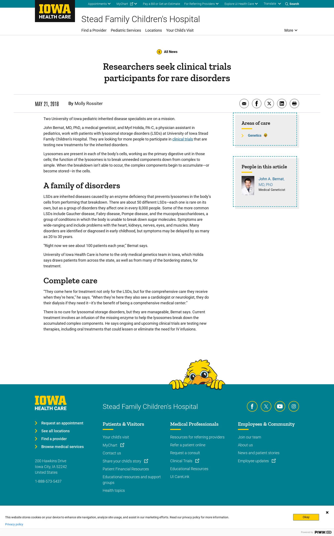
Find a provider (54, 439)
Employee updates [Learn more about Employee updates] (254, 461)
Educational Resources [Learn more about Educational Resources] (189, 469)
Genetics (254, 135)
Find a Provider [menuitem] (94, 30)
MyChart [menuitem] (122, 4)
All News (167, 51)
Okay (306, 517)
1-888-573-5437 (48, 481)
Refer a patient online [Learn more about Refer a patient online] (187, 445)
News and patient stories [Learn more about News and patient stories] (258, 453)
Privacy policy (14, 524)
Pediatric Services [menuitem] (126, 30)
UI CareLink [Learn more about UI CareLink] (179, 476)
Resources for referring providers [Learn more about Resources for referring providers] (197, 437)
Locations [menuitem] (153, 30)
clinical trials (182, 139)
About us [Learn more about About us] (245, 445)
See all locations (55, 431)
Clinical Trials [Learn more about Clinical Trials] (181, 461)
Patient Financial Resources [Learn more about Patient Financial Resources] (126, 469)
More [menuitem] (288, 30)
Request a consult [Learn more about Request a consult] (185, 453)
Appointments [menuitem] (97, 4)
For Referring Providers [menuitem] (199, 4)
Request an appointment (62, 423)
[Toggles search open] (292, 4)
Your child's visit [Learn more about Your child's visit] (116, 437)
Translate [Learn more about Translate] (270, 3)
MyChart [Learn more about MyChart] (110, 445)
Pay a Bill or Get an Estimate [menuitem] (161, 4)
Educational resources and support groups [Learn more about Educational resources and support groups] (132, 480)
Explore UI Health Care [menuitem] (239, 4)
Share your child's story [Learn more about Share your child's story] (122, 461)
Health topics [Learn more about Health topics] (114, 490)
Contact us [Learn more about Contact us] (112, 453)
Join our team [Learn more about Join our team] (249, 437)
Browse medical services (62, 446)
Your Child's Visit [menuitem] (180, 30)
